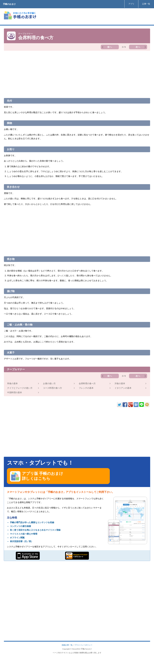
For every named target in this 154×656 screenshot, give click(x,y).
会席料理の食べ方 (87, 383)
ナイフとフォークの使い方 (19, 388)
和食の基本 (12, 383)
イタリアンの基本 (123, 388)
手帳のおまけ (9, 4)
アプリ (131, 4)
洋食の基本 (120, 383)
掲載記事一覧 (67, 645)
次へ (138, 47)
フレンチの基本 (86, 388)
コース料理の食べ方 (52, 388)
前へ (109, 47)
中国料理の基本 (14, 392)
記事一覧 (146, 4)
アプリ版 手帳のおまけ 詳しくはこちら (36, 476)
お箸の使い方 (49, 383)
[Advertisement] (95, 16)
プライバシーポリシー (83, 645)
